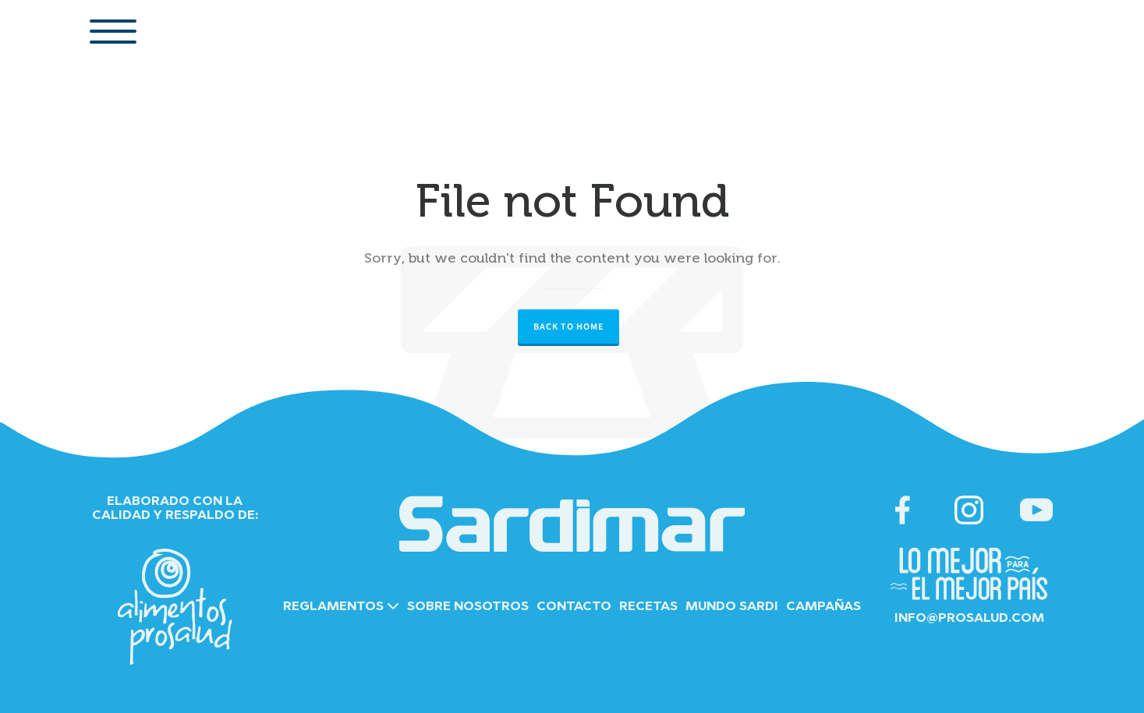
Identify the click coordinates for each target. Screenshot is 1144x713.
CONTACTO (574, 607)
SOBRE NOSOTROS (468, 607)
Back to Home (568, 326)
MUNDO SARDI (731, 607)
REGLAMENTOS (341, 607)
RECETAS (648, 607)
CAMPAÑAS (823, 607)
